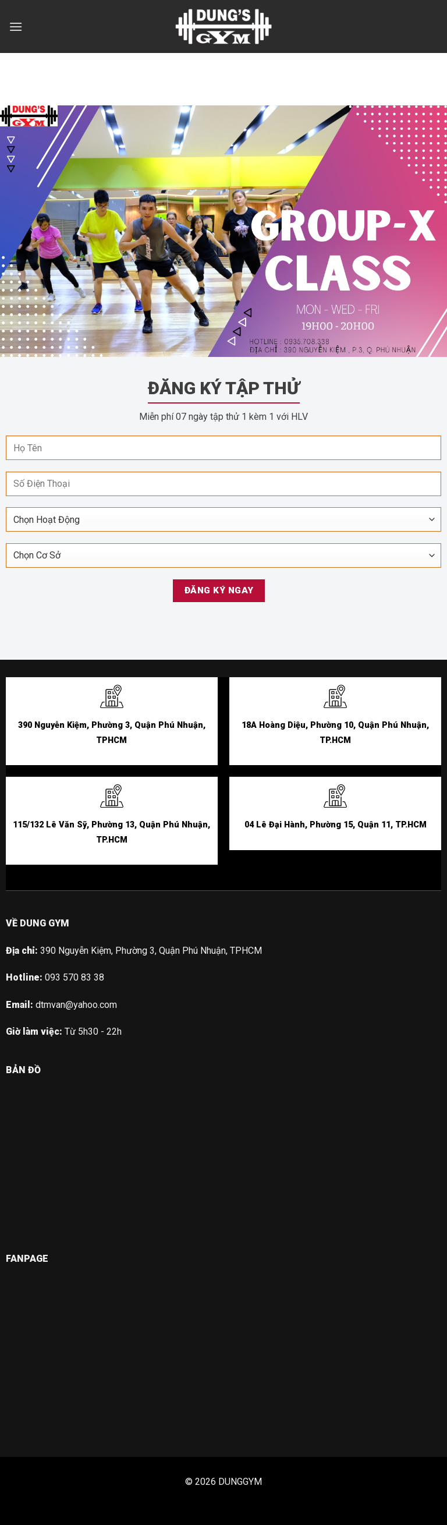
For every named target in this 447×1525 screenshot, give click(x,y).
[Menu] (16, 26)
